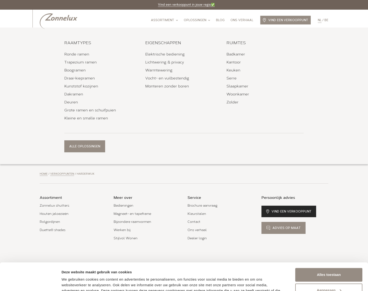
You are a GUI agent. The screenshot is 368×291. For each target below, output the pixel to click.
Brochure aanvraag (202, 206)
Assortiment (164, 20)
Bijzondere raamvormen (132, 222)
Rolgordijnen (50, 222)
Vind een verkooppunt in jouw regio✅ (186, 4)
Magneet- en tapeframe (132, 214)
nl (320, 20)
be (326, 20)
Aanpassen (329, 262)
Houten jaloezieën (54, 214)
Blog (220, 20)
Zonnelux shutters (54, 206)
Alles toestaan (329, 247)
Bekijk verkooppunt (63, 128)
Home (44, 173)
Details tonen (72, 282)
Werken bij (122, 230)
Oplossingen (197, 20)
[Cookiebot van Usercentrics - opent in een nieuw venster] (30, 281)
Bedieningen (123, 206)
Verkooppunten (62, 173)
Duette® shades (52, 230)
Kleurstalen (197, 214)
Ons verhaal (241, 20)
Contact (194, 222)
